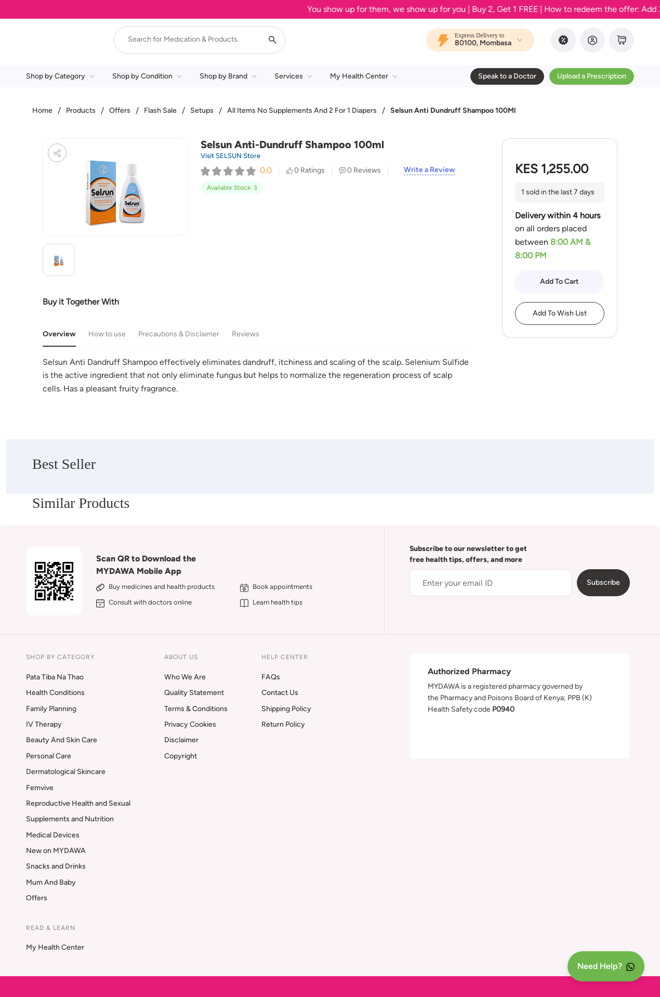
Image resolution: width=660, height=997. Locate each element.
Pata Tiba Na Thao (55, 677)
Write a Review (429, 170)
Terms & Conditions (196, 708)
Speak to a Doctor (507, 76)
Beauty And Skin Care (61, 740)
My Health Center (364, 76)
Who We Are (185, 677)
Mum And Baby (51, 882)
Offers (119, 110)
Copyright (180, 756)
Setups (202, 110)
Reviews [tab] (245, 334)
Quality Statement (194, 692)
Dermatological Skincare (65, 771)
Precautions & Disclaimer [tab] (178, 334)
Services (293, 76)
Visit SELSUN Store (230, 156)
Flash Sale (160, 110)
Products (81, 110)
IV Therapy (44, 724)
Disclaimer (181, 740)
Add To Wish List (560, 313)
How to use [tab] (107, 334)
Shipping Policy (286, 708)
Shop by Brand (228, 76)
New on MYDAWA (56, 850)
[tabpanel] (257, 376)
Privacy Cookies (190, 724)
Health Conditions (55, 692)
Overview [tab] (59, 334)
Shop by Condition (147, 76)
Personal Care (48, 756)
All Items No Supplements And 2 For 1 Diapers (302, 110)
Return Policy (283, 724)
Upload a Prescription (591, 76)
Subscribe (603, 582)
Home (42, 110)
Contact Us (279, 692)
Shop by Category (60, 76)
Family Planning (51, 708)
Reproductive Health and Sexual (78, 803)
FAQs (270, 677)
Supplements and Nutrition (70, 819)
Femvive (40, 787)
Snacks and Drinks (56, 866)
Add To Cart (559, 281)
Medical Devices (53, 835)
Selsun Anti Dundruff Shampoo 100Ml (453, 110)
